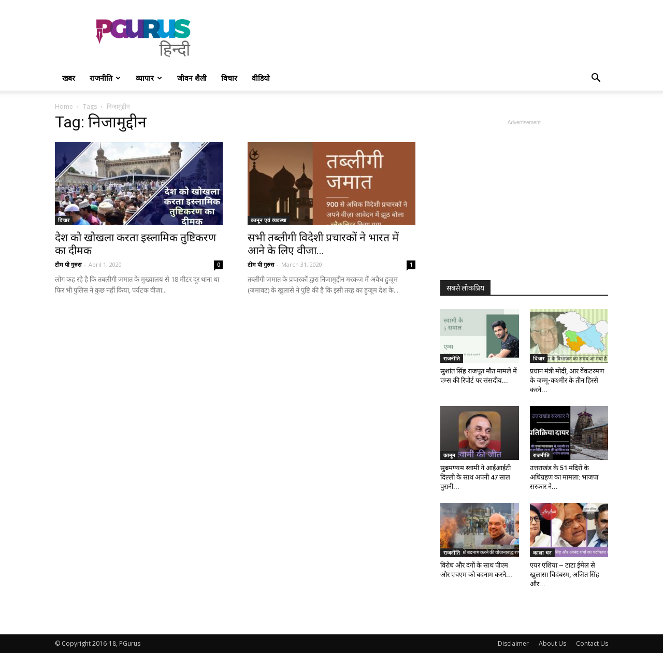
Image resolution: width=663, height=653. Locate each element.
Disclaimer (513, 643)
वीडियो (261, 78)
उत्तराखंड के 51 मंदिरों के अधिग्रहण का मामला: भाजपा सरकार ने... (564, 477)
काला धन (542, 552)
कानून (449, 455)
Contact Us (592, 643)
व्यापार (149, 78)
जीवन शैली (192, 78)
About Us (552, 643)
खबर (68, 78)
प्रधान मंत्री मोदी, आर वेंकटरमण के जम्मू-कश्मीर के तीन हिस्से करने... (567, 380)
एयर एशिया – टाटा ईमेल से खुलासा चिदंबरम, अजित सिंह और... (564, 574)
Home (64, 106)
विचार (229, 78)
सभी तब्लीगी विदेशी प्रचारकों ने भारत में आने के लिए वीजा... (323, 244)
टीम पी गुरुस (68, 264)
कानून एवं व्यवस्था (268, 220)
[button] (595, 79)
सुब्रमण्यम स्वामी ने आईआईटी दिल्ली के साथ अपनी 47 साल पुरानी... (475, 477)
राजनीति (105, 78)
